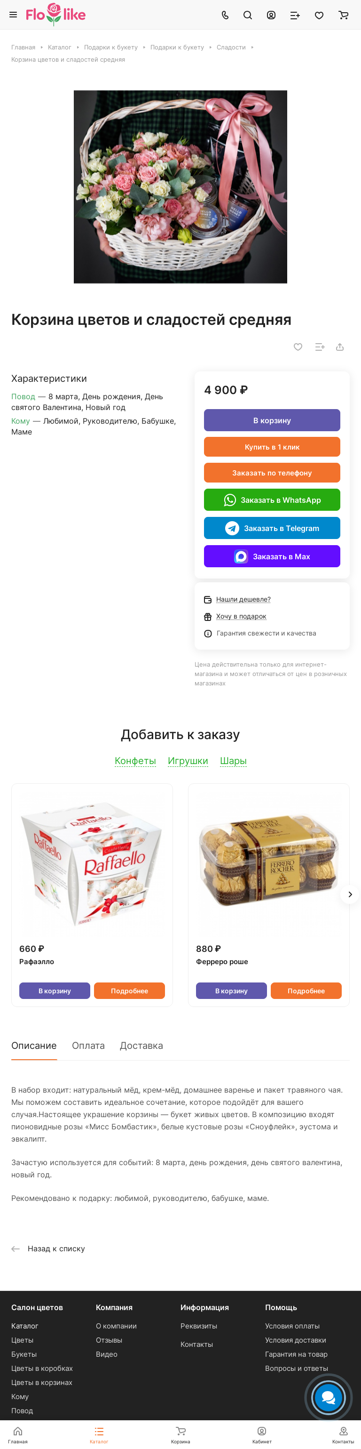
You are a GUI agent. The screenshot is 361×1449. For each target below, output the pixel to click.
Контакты (196, 1344)
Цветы (22, 1340)
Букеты (24, 1354)
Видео (107, 1354)
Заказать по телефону (272, 472)
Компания (114, 1307)
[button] (349, 894)
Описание (34, 1045)
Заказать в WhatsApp (272, 500)
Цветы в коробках (42, 1368)
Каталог (25, 1325)
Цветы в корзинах (41, 1382)
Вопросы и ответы (296, 1368)
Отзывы (109, 1340)
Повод (22, 1410)
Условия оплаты (292, 1325)
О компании (116, 1325)
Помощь (281, 1307)
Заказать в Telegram (272, 528)
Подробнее (129, 991)
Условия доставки (295, 1340)
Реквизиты (198, 1325)
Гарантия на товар (296, 1354)
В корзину (272, 420)
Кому (20, 1396)
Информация (204, 1307)
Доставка (141, 1045)
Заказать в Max (272, 556)
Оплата (88, 1045)
